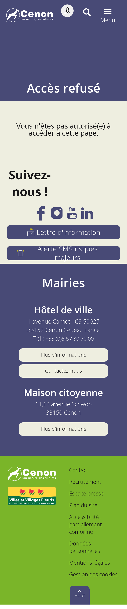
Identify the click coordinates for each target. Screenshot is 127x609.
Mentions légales (89, 566)
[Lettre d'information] (63, 232)
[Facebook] (41, 217)
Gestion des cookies (93, 578)
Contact (78, 474)
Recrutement (85, 486)
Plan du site (83, 509)
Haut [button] (79, 599)
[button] (108, 16)
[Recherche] (83, 16)
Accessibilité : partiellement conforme (85, 529)
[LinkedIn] (87, 215)
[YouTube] (72, 215)
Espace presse (86, 497)
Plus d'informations (63, 355)
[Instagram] (57, 215)
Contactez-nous (63, 372)
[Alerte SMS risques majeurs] (63, 253)
